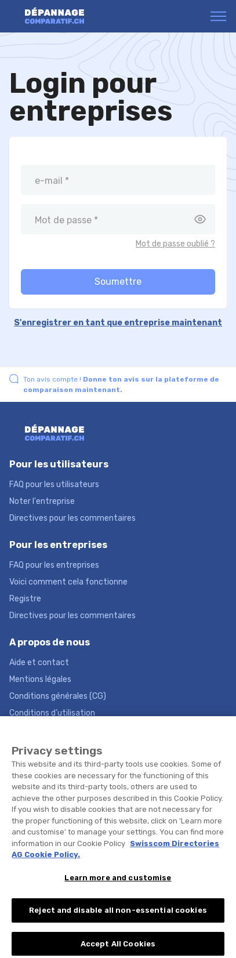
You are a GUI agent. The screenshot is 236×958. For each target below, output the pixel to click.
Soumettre (118, 281)
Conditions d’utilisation (52, 713)
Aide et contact (39, 662)
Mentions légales (40, 679)
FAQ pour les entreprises (54, 565)
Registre (25, 599)
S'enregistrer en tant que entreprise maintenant (118, 323)
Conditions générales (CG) (57, 696)
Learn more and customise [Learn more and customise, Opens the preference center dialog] (117, 887)
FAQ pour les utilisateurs (54, 484)
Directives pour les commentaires (72, 518)
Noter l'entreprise (42, 501)
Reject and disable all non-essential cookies (118, 920)
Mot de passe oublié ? (175, 244)
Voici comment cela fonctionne (68, 582)
